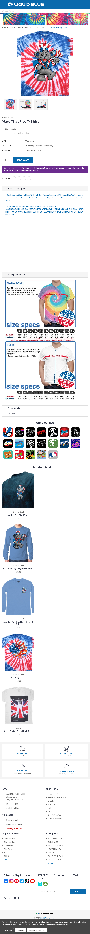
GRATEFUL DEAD (55, 860)
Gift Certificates (54, 815)
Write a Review (23, 133)
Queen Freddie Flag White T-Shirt (18, 731)
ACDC (6, 856)
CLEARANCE (53, 842)
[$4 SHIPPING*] (22, 749)
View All (7, 860)
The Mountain (9, 842)
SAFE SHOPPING (22, 771)
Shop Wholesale (12, 820)
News (50, 811)
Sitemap (52, 918)
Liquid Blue (8, 846)
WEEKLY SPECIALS (55, 846)
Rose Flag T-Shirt (18, 678)
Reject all (20, 930)
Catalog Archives (14, 828)
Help (50, 808)
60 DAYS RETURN (66, 771)
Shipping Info (53, 794)
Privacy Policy (62, 925)
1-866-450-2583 (12, 804)
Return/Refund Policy (57, 797)
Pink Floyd (8, 849)
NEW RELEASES (54, 849)
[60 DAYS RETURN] (66, 766)
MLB (6, 853)
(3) (14, 133)
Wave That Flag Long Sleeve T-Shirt (18, 569)
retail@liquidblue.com (14, 808)
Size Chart (52, 804)
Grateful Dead (9, 839)
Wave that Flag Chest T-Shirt (18, 515)
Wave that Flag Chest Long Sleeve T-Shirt (18, 623)
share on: (6, 178)
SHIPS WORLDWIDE (66, 754)
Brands (51, 801)
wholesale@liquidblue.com (16, 824)
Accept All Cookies (37, 930)
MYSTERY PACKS (55, 839)
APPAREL (52, 853)
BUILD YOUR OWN (55, 856)
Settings (8, 930)
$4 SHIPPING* (22, 754)
